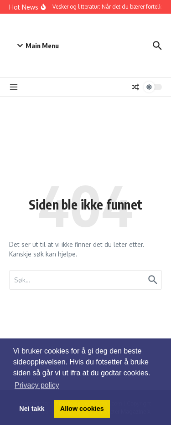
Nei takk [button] (31, 408)
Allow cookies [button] (82, 408)
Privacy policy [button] (37, 385)
